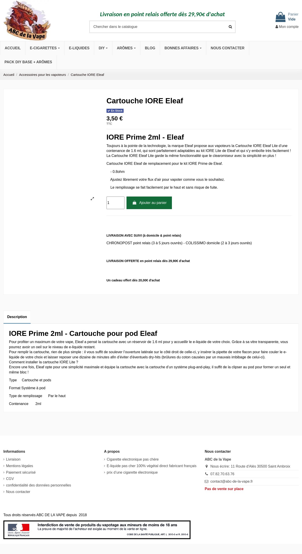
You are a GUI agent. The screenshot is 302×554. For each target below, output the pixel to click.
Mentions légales (19, 466)
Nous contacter (18, 492)
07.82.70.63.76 (222, 474)
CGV (10, 479)
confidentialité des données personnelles (38, 485)
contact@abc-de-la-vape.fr (231, 481)
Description (17, 317)
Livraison (13, 459)
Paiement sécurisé (21, 472)
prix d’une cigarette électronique (132, 472)
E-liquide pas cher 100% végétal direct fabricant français (151, 466)
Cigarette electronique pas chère (133, 459)
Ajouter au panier (149, 203)
